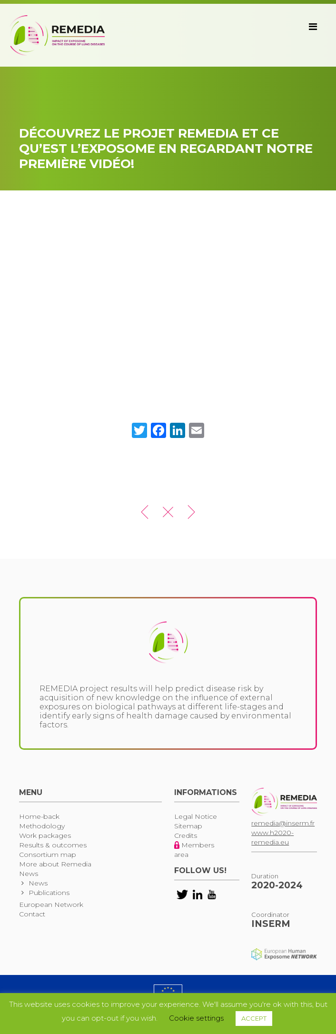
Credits (185, 835)
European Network (51, 904)
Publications (49, 892)
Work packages (45, 835)
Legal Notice (195, 816)
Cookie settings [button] (196, 1018)
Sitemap (188, 826)
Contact (32, 914)
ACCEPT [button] (254, 1018)
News (28, 873)
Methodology (42, 826)
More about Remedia (55, 864)
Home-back (39, 816)
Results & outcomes (53, 845)
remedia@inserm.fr (283, 823)
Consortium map (47, 854)
